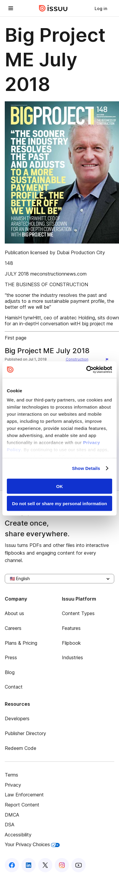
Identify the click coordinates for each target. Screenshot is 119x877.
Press (11, 657)
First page (15, 338)
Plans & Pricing (21, 643)
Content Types (78, 613)
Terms (11, 775)
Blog (10, 672)
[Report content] (108, 360)
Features (71, 628)
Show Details (86, 468)
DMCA (12, 815)
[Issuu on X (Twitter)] (45, 865)
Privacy (13, 785)
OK (59, 486)
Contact (14, 687)
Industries (72, 657)
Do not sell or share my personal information (59, 503)
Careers (13, 628)
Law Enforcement (24, 795)
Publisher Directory (25, 733)
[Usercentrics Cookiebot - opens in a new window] (86, 370)
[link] (101, 8)
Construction (77, 359)
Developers (17, 718)
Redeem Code (20, 748)
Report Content (22, 805)
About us (14, 613)
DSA (9, 825)
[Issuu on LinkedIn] (28, 865)
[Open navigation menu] (11, 8)
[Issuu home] (53, 8)
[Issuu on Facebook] (12, 865)
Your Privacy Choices (32, 844)
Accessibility (18, 835)
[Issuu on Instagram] (62, 865)
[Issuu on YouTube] (78, 865)
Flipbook (71, 643)
